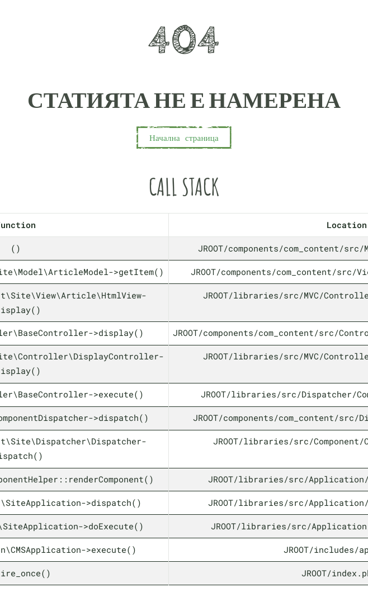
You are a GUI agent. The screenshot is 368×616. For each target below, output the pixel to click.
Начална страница (184, 137)
